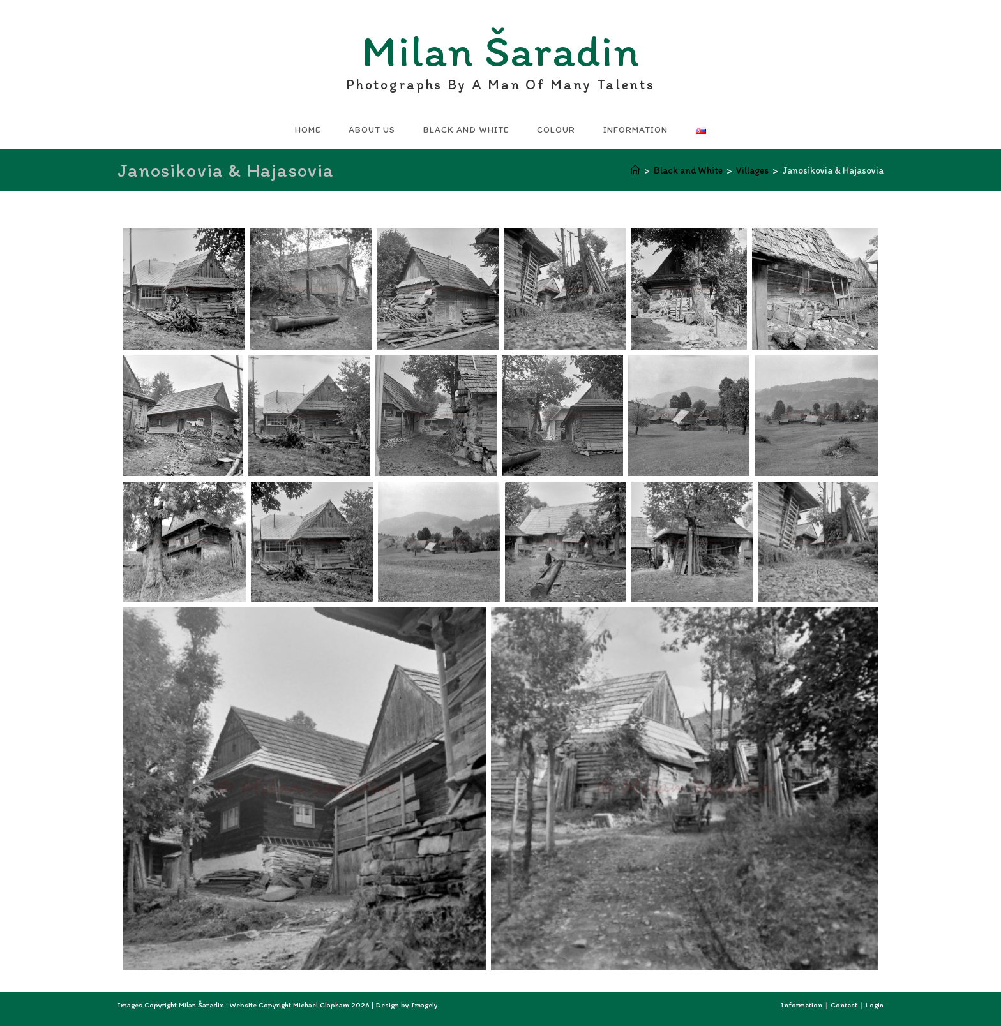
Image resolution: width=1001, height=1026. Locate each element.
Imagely (424, 1004)
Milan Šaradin (500, 55)
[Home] (635, 170)
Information (801, 1004)
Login (875, 1004)
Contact (844, 1004)
